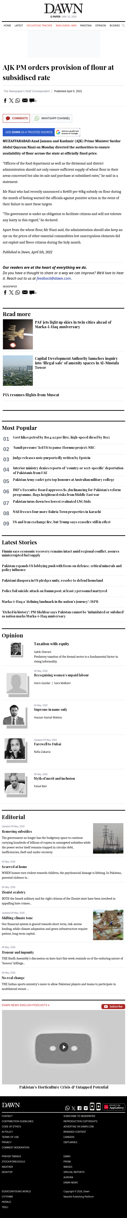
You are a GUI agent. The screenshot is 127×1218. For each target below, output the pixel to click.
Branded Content (75, 1132)
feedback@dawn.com (54, 278)
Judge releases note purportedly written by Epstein (51, 458)
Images (68, 1167)
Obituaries (70, 1142)
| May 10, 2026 (63, 16)
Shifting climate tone (17, 918)
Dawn (67, 1156)
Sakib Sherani (42, 652)
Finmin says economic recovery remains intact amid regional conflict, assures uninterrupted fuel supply (60, 553)
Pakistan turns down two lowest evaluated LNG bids (52, 501)
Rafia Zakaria (42, 752)
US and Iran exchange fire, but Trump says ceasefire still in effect (61, 522)
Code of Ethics (11, 1126)
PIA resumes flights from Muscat (31, 394)
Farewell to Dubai (47, 744)
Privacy (7, 1142)
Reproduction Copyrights (81, 1121)
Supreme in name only (50, 709)
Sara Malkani (62, 683)
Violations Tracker (39, 25)
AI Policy (7, 1132)
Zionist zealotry (14, 892)
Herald (6, 1202)
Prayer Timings (11, 1156)
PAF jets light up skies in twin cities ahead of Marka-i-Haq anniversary (73, 324)
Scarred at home (14, 867)
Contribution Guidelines (17, 1121)
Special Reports (74, 1172)
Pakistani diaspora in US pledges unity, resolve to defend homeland (52, 580)
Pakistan (85, 25)
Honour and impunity (18, 952)
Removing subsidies (17, 831)
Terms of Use (10, 1137)
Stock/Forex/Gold (13, 1161)
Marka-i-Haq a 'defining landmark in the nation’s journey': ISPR (50, 601)
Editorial (13, 816)
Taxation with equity (51, 643)
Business (115, 25)
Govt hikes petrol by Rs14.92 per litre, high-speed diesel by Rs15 (61, 437)
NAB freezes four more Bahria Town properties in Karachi (57, 512)
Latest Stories (19, 542)
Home (7, 25)
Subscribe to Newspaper (79, 1116)
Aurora (68, 1177)
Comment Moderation (15, 1147)
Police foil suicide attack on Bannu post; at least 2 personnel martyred (54, 591)
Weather (7, 1167)
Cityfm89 (7, 1196)
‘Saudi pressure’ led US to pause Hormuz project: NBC (54, 447)
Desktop (7, 1172)
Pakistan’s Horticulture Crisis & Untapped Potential (63, 1087)
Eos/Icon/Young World (16, 1191)
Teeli (5, 1207)
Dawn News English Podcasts (25, 1005)
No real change (13, 978)
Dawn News (71, 1182)
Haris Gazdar (42, 683)
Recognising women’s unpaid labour (61, 675)
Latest (19, 25)
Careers (69, 1137)
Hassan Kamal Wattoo (48, 717)
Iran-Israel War (66, 25)
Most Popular (19, 427)
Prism (67, 1161)
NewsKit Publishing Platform (79, 1196)
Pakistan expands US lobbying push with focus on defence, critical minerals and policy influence (62, 568)
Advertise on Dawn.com (79, 1126)
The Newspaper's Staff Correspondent (27, 91)
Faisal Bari (40, 786)
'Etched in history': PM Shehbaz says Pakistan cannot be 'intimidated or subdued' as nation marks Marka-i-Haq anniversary (63, 614)
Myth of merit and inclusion (54, 778)
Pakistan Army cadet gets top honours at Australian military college (63, 479)
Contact (7, 1116)
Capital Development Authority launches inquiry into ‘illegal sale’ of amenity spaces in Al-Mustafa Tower (77, 363)
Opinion (100, 25)
